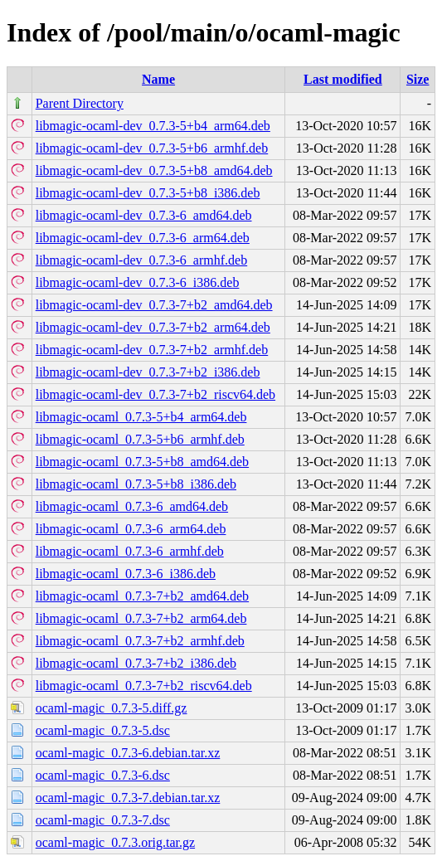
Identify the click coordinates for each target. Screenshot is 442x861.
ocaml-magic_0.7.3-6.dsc (103, 775)
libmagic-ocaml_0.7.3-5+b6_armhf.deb (140, 439)
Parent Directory (80, 103)
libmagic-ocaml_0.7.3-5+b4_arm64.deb (141, 417)
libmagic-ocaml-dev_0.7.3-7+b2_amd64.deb (154, 305)
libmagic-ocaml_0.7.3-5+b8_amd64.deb (142, 462)
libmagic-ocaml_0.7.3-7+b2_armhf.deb (140, 641)
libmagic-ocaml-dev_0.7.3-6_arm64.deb (143, 238)
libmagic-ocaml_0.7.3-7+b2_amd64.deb (142, 596)
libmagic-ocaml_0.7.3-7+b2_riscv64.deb (144, 686)
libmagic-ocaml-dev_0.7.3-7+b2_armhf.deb (152, 350)
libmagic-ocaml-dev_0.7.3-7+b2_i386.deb (148, 372)
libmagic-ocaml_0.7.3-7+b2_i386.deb (136, 663)
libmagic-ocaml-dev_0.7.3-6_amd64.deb (144, 215)
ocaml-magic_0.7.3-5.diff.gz (111, 708)
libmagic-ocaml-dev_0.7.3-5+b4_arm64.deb (153, 126)
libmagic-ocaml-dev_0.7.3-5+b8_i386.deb (148, 193)
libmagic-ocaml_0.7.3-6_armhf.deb (130, 551)
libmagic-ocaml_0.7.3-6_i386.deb (126, 574)
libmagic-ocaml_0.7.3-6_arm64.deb (131, 529)
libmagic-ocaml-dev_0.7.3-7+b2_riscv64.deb (155, 394)
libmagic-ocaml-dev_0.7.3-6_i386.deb (138, 282)
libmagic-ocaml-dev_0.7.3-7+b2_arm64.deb (153, 327)
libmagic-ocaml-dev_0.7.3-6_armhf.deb (141, 260)
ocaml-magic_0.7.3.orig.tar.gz (115, 842)
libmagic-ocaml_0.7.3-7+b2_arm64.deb (141, 618)
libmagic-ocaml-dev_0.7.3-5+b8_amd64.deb (154, 170)
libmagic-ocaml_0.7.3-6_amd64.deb (132, 506)
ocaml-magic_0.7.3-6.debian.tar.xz (128, 753)
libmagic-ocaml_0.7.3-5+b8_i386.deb (136, 484)
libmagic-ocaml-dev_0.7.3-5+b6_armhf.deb (152, 148)
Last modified (343, 79)
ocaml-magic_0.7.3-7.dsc (103, 820)
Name (158, 79)
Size (418, 79)
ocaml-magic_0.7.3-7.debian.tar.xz (128, 797)
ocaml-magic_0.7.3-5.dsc (103, 730)
